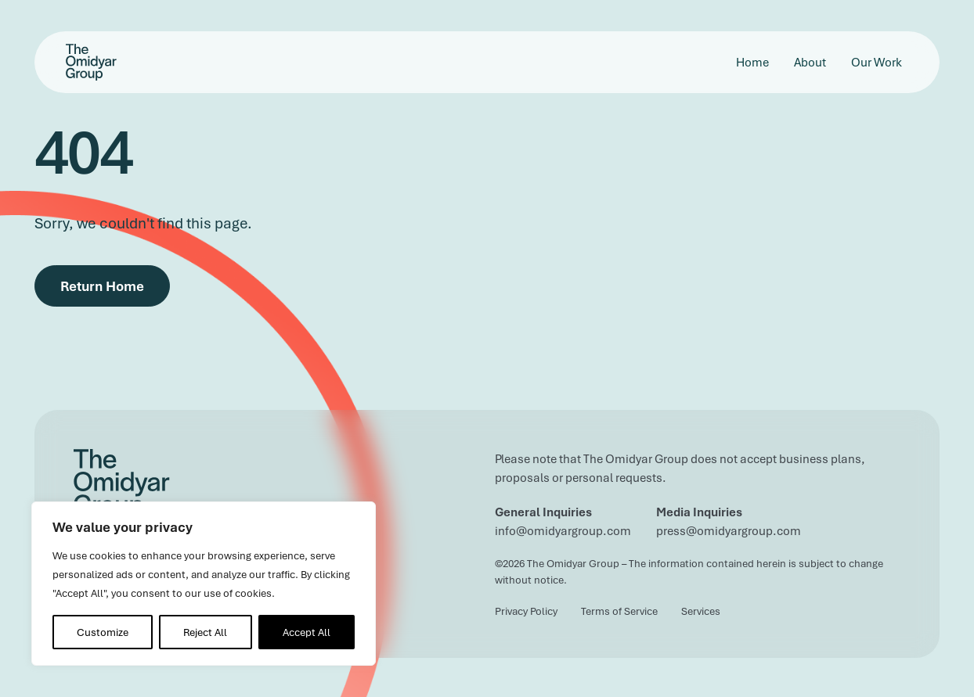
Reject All (205, 632)
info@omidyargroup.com (563, 530)
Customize (102, 632)
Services (700, 611)
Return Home (102, 286)
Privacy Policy (526, 611)
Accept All (306, 632)
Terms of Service (619, 611)
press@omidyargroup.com (728, 530)
